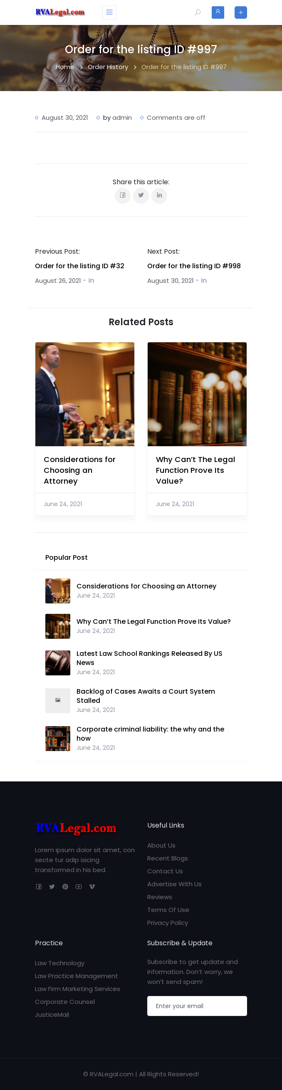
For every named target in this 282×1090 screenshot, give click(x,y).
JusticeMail (52, 1014)
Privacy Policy (167, 922)
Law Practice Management (76, 975)
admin (122, 117)
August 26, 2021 (58, 280)
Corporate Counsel (65, 1001)
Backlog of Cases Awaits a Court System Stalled (146, 696)
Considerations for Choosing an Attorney (80, 470)
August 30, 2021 (170, 280)
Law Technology (59, 963)
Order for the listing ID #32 (79, 266)
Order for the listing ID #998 (194, 266)
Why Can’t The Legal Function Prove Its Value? (195, 470)
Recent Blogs (167, 858)
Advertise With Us (174, 884)
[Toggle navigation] (109, 12)
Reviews (159, 896)
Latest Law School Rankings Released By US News (150, 658)
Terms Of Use (168, 909)
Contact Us (165, 871)
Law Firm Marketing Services (77, 988)
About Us (161, 845)
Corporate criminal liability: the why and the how (150, 734)
